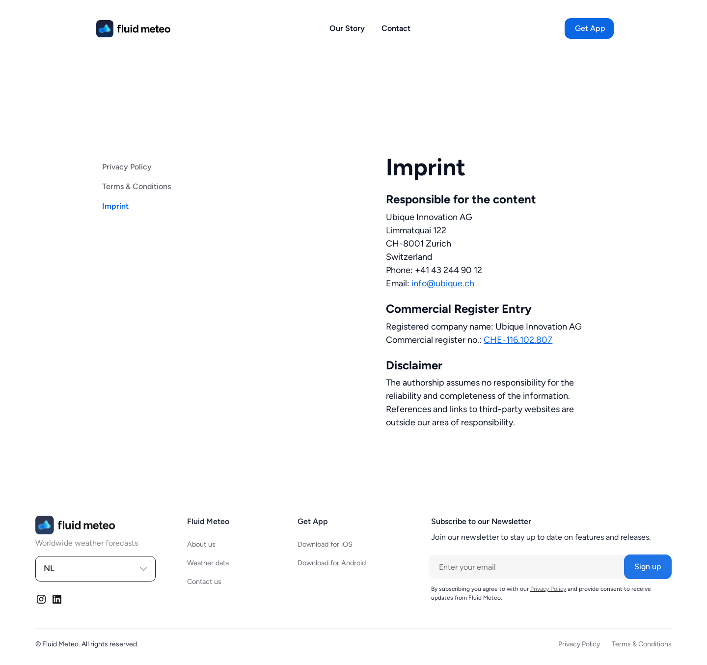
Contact (395, 28)
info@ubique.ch (442, 283)
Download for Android (332, 562)
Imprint (115, 206)
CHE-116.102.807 (518, 339)
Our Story (347, 28)
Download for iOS (325, 544)
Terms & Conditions (136, 186)
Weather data (208, 562)
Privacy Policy (127, 166)
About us (201, 544)
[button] (590, 28)
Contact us (204, 581)
